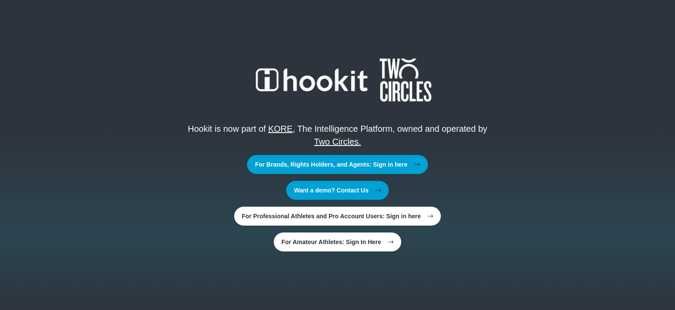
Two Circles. (337, 141)
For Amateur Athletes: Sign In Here (338, 242)
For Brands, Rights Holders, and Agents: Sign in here (337, 164)
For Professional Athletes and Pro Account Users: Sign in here (337, 216)
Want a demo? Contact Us (337, 190)
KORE (280, 128)
